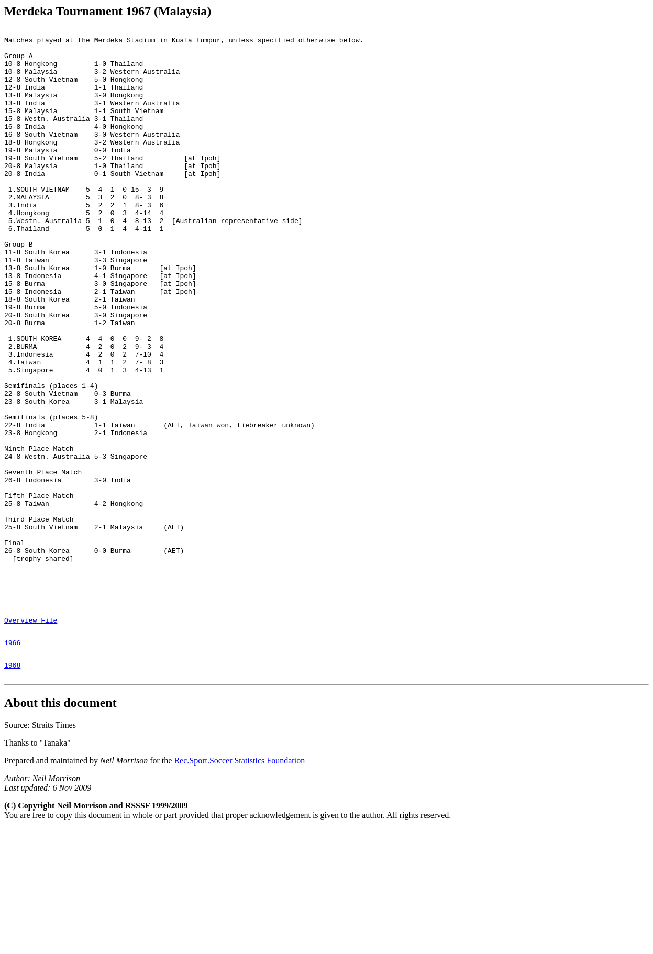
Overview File (30, 737)
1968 (12, 789)
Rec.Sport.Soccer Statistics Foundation (239, 886)
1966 (12, 763)
